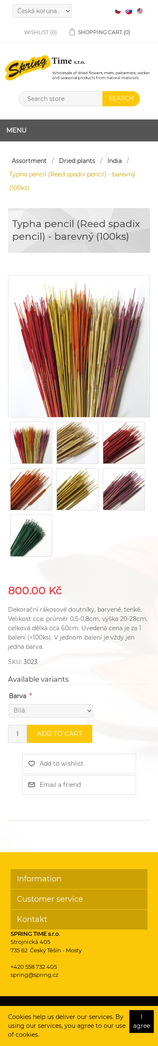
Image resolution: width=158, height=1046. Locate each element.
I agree (141, 1021)
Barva (17, 696)
